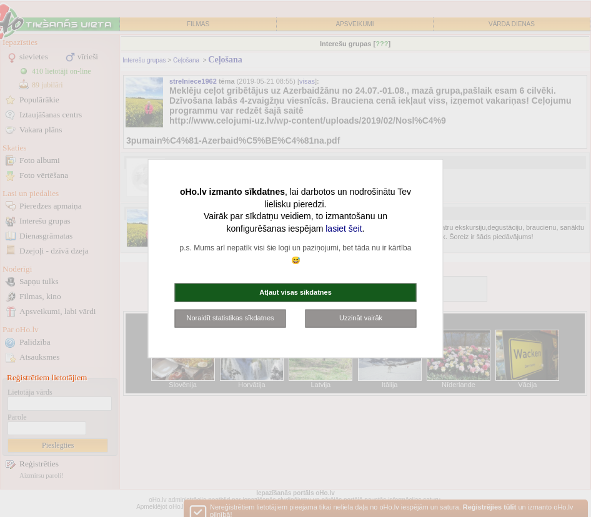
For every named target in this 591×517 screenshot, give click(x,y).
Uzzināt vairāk (360, 318)
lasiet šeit (343, 228)
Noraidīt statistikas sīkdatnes (230, 318)
